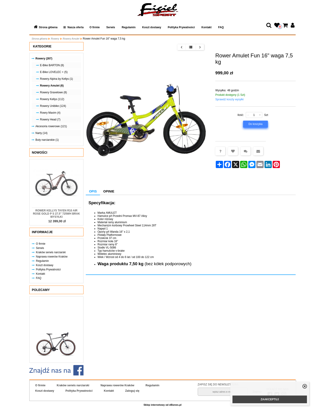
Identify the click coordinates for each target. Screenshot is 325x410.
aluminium (121, 222)
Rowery (55, 38)
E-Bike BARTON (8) (52, 65)
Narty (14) (41, 133)
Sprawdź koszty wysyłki (229, 99)
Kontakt (207, 27)
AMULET (111, 212)
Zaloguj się (132, 390)
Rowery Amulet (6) (52, 85)
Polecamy (41, 290)
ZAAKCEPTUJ (270, 399)
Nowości (39, 152)
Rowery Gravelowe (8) (53, 92)
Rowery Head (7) (50, 119)
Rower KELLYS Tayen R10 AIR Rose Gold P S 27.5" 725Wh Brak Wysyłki (56, 213)
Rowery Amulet (71, 38)
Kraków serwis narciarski (51, 252)
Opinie (108, 191)
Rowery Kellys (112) (52, 99)
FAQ (221, 27)
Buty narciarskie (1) (47, 139)
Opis (93, 191)
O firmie (94, 27)
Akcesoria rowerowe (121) (51, 126)
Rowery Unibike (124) (53, 106)
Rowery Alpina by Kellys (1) (56, 78)
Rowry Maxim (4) (50, 112)
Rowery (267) (43, 58)
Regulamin (128, 27)
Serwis (110, 27)
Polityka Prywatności (181, 27)
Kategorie (42, 46)
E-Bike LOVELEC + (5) (53, 72)
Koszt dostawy (151, 27)
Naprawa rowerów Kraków (51, 256)
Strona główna (48, 27)
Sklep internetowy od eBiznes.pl (162, 404)
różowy (108, 219)
